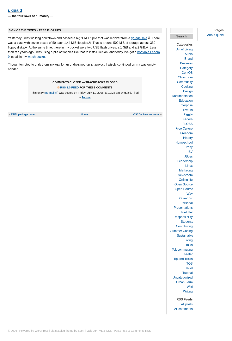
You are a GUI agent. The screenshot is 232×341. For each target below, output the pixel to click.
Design (188, 91)
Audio (189, 54)
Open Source (183, 184)
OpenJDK (186, 198)
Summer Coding (181, 231)
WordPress (41, 330)
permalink (51, 92)
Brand (188, 58)
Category (186, 68)
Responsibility (183, 217)
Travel (188, 268)
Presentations (183, 207)
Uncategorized (183, 277)
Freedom (186, 133)
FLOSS (188, 123)
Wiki (190, 286)
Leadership (185, 161)
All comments (183, 309)
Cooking (187, 86)
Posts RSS (121, 330)
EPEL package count (23, 114)
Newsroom (185, 175)
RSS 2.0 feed (69, 87)
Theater (187, 254)
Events (188, 110)
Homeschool (184, 142)
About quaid (215, 35)
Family (188, 114)
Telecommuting (182, 249)
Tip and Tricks (183, 259)
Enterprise (186, 105)
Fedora (86, 97)
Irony (189, 147)
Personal (186, 203)
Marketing (186, 170)
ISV (190, 151)
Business (186, 63)
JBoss (188, 156)
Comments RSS (141, 330)
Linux (189, 165)
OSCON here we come (146, 114)
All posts (187, 304)
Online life (186, 179)
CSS (109, 330)
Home (84, 114)
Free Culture (184, 128)
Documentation (182, 96)
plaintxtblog (58, 330)
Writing (188, 291)
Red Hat (187, 212)
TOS (189, 263)
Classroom (185, 77)
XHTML (98, 330)
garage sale (139, 38)
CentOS (187, 72)
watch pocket (36, 56)
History (188, 137)
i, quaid (15, 10)
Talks (189, 245)
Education (186, 100)
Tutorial (187, 272)
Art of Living (184, 49)
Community (185, 82)
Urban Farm (184, 282)
